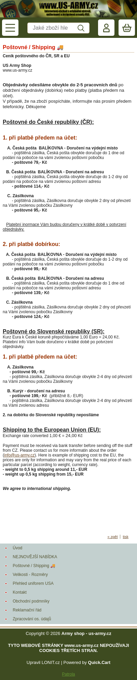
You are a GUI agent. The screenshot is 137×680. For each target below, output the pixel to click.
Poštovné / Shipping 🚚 (34, 565)
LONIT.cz (51, 662)
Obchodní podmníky (31, 601)
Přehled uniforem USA (33, 583)
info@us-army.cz (19, 455)
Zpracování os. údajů (32, 619)
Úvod (17, 548)
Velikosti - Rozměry (30, 574)
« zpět (113, 537)
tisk (125, 537)
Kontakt (20, 592)
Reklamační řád (27, 610)
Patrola (68, 674)
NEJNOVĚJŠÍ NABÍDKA (35, 556)
